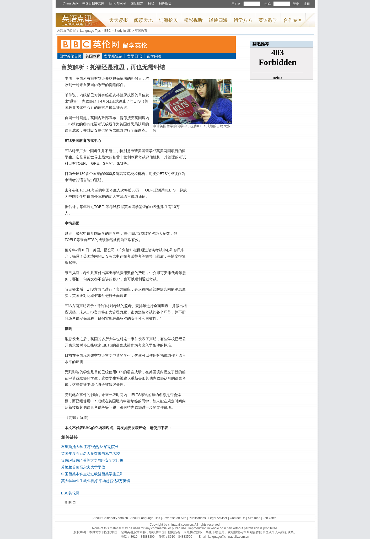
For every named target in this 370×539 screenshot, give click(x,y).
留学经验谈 (113, 56)
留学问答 (154, 56)
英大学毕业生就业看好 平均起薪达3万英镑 (95, 481)
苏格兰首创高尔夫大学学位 (83, 467)
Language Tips (90, 31)
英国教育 (141, 31)
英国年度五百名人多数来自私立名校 (90, 453)
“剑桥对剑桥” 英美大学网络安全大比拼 (92, 460)
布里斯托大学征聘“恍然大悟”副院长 (90, 447)
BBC (107, 31)
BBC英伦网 (70, 493)
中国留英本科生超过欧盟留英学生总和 (92, 474)
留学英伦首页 (71, 56)
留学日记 (134, 56)
